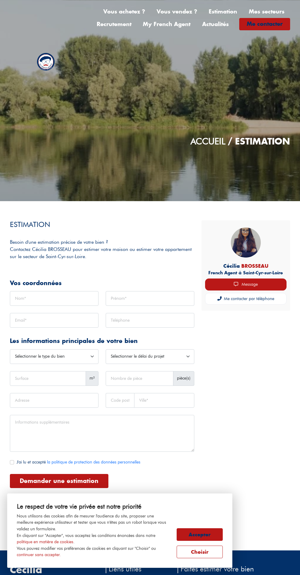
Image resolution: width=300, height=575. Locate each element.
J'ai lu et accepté (78, 462)
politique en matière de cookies (45, 541)
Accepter (199, 534)
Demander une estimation (59, 480)
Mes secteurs (266, 11)
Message (246, 284)
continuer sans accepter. (39, 554)
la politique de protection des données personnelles (93, 462)
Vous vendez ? (177, 11)
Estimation (223, 11)
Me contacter (265, 23)
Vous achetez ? (124, 11)
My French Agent (166, 24)
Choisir (199, 552)
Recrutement (114, 24)
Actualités (215, 24)
